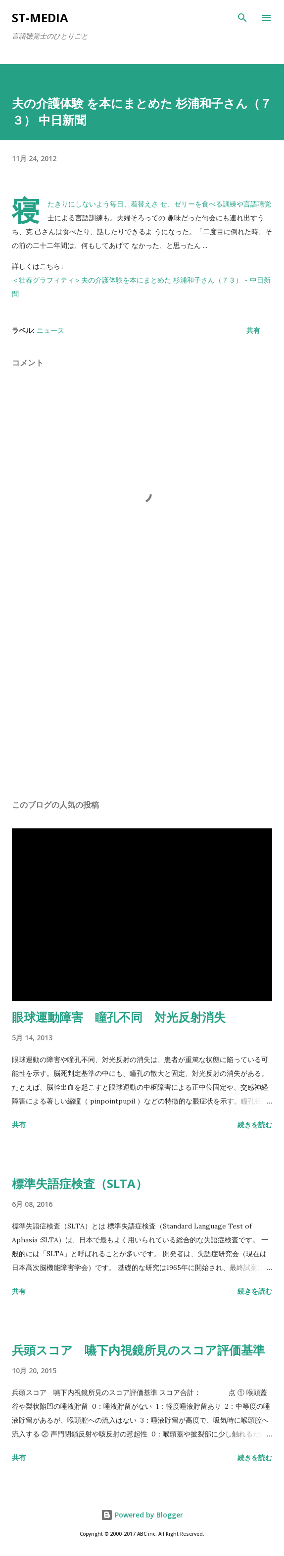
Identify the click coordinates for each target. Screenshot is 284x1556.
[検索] (242, 18)
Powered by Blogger (142, 1514)
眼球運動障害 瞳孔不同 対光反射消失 (119, 1017)
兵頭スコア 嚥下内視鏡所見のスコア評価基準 (138, 1350)
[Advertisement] (142, 698)
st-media (40, 17)
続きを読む (254, 1124)
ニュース (50, 330)
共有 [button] (253, 330)
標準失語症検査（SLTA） (79, 1183)
